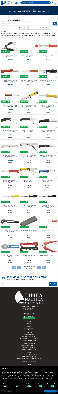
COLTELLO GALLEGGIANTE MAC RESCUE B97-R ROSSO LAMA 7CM (10, 81)
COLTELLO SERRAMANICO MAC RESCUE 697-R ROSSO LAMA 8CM (10, 181)
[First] (14, 267)
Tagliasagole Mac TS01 (29, 255)
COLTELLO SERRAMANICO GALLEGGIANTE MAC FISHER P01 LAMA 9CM (48, 106)
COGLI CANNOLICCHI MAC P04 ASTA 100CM (29, 56)
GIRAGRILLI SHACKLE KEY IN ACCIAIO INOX (10, 231)
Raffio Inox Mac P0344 (48, 230)
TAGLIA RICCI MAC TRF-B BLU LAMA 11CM (10, 256)
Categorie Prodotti (16, 20)
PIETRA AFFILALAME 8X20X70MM (29, 230)
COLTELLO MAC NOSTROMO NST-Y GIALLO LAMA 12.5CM (29, 106)
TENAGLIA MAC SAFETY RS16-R (47, 255)
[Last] (44, 267)
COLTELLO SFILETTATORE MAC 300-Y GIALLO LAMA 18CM (10, 206)
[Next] (39, 267)
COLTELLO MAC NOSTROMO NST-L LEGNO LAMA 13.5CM (10, 106)
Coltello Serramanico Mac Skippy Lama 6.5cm (48, 181)
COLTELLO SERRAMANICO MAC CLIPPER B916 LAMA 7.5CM (29, 156)
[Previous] (19, 267)
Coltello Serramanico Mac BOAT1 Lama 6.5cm (48, 131)
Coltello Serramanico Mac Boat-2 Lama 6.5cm (29, 131)
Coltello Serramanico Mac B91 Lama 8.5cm (10, 131)
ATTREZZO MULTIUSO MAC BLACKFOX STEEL (10, 56)
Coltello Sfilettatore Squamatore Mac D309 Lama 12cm (48, 206)
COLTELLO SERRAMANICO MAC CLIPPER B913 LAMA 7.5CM (10, 156)
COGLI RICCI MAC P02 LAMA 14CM (48, 56)
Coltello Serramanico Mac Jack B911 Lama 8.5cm (48, 156)
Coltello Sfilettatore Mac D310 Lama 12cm (29, 206)
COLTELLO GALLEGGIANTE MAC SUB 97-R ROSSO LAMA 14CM (29, 81)
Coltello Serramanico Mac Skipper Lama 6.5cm (29, 181)
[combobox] (34, 2)
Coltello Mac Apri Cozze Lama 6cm (48, 81)
